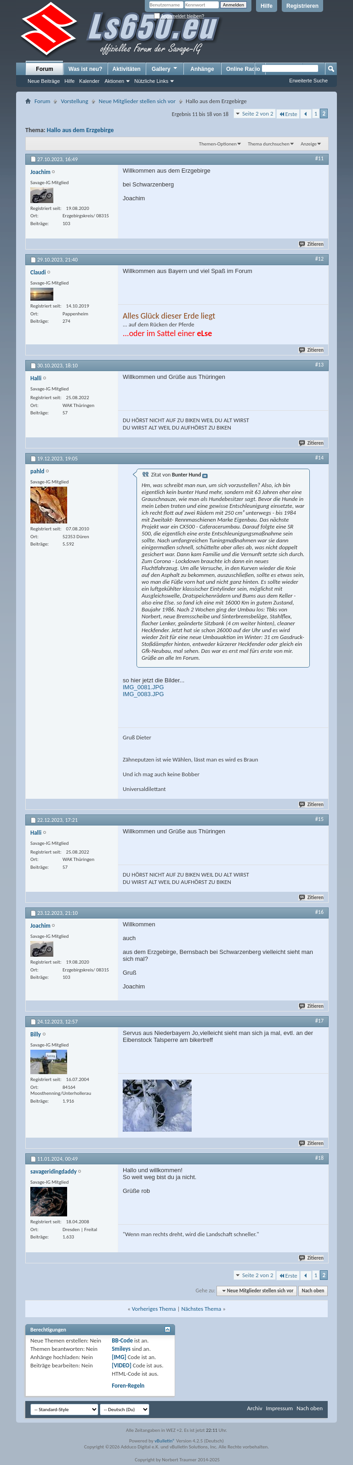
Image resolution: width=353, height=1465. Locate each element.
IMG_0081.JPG (143, 687)
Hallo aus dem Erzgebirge (80, 130)
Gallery (165, 68)
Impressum (279, 1408)
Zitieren (312, 244)
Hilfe (267, 6)
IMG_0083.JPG (143, 694)
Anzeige (309, 144)
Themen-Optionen (218, 144)
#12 (319, 259)
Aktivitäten (127, 69)
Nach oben (313, 1291)
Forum (44, 69)
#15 (319, 819)
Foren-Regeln (128, 1385)
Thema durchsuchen (269, 144)
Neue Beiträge (44, 81)
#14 (319, 457)
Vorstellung (74, 101)
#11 (319, 158)
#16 (319, 912)
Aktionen (114, 81)
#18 (319, 1158)
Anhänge (202, 69)
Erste (288, 113)
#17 (319, 1020)
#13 (319, 364)
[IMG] (119, 1357)
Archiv (254, 1408)
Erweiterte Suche (308, 80)
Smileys (121, 1348)
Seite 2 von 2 (257, 113)
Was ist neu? (85, 69)
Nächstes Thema (201, 1308)
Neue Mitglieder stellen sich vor (137, 101)
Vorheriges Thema (154, 1308)
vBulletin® (164, 1441)
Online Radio (243, 69)
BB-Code (122, 1340)
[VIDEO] (121, 1365)
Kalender (89, 81)
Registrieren (302, 6)
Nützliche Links (151, 81)
